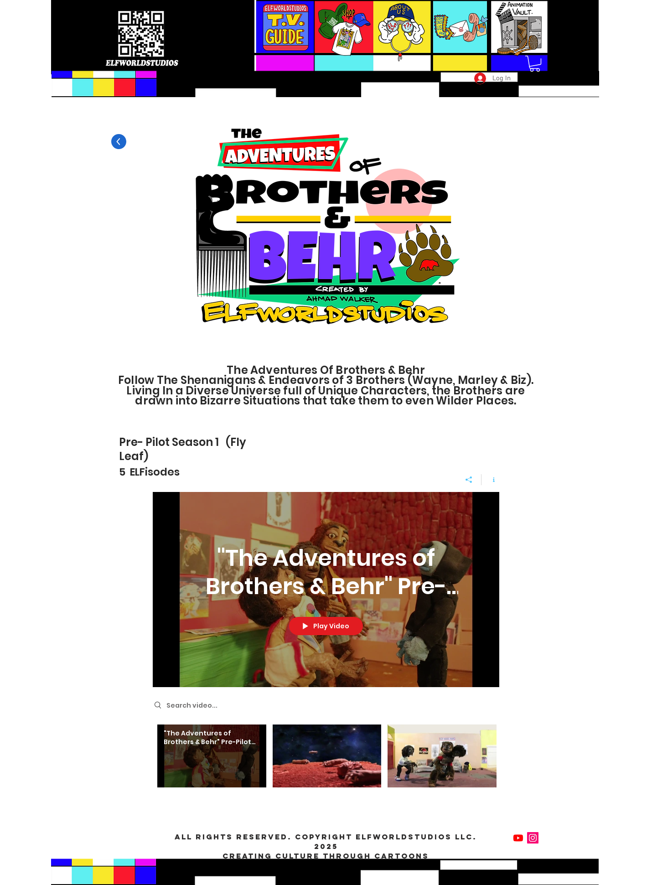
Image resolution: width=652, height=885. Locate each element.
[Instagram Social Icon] (532, 838)
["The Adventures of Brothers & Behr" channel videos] (326, 761)
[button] (534, 64)
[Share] (468, 479)
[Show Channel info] (490, 479)
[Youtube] (518, 838)
